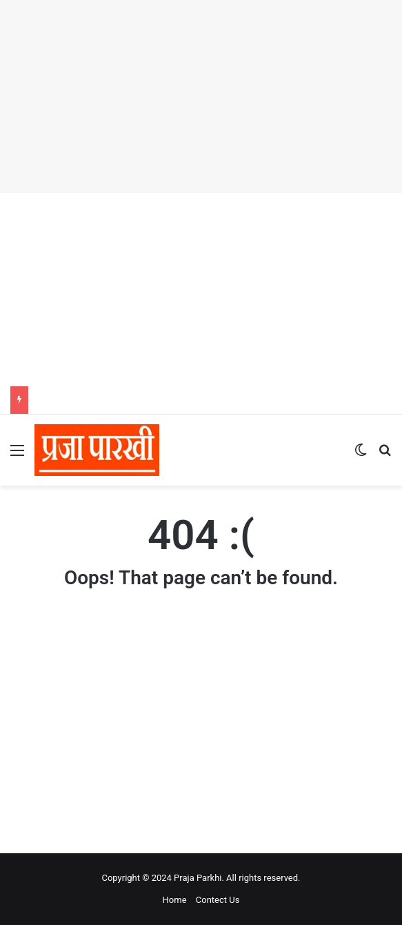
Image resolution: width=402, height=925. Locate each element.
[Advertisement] (201, 96)
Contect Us (218, 900)
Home (175, 900)
